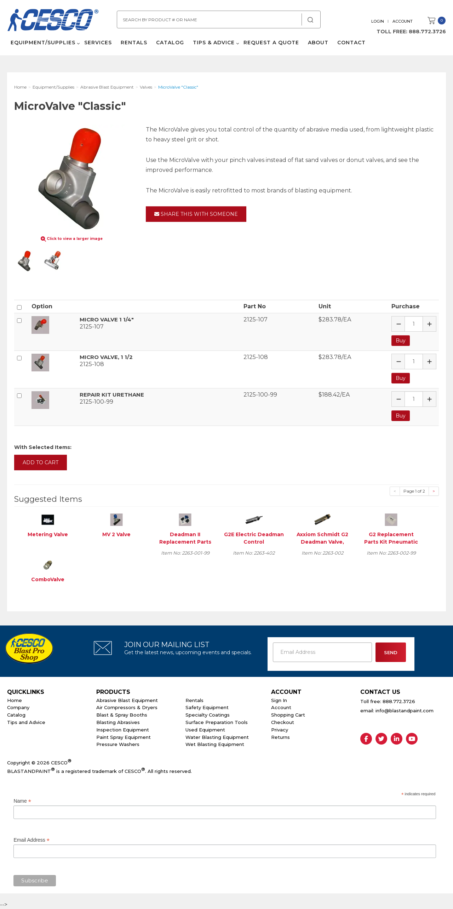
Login (377, 21)
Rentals (134, 42)
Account (402, 21)
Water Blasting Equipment (217, 737)
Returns (280, 737)
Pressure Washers (117, 744)
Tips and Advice (26, 722)
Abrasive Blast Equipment (127, 700)
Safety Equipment (207, 707)
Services (98, 42)
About (318, 42)
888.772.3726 (427, 31)
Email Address (31, 840)
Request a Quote (271, 42)
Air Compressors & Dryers (126, 707)
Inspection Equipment (122, 730)
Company (18, 707)
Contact (351, 42)
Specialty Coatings (207, 715)
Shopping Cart (288, 715)
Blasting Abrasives (118, 722)
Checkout (282, 722)
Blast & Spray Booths (121, 715)
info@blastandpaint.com (404, 710)
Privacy (279, 730)
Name (22, 801)
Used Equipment (205, 730)
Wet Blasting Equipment (214, 744)
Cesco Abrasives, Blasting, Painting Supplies (53, 21)
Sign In (279, 700)
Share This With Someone (196, 214)
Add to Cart (40, 462)
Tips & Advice (214, 42)
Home (14, 700)
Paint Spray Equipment (123, 737)
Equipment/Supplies (43, 42)
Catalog (170, 42)
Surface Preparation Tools (216, 722)
